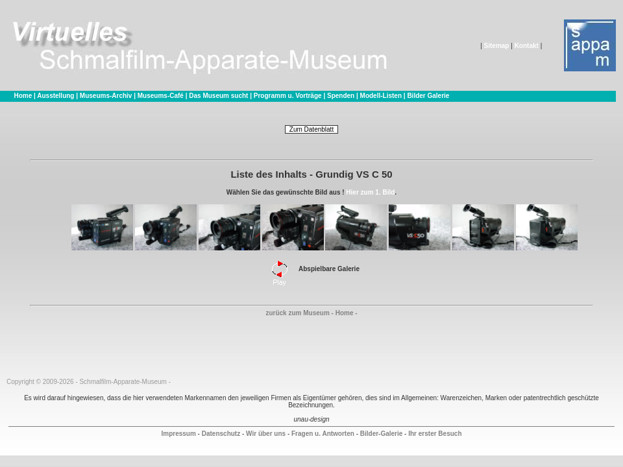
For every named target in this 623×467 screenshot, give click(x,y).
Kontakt (527, 45)
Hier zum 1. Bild (370, 192)
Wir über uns (266, 433)
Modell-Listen (381, 95)
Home (23, 95)
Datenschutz (221, 433)
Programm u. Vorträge (288, 95)
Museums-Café (161, 95)
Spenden (340, 95)
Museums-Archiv (106, 95)
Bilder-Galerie (381, 433)
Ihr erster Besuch (434, 433)
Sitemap (496, 45)
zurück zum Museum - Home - (311, 313)
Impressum (178, 433)
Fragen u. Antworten (322, 433)
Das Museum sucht (218, 95)
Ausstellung (55, 95)
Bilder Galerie (428, 95)
